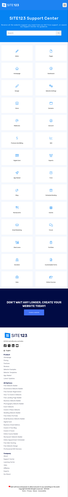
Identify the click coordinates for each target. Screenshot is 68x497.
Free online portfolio (11, 416)
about (6, 456)
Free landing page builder (13, 398)
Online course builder (11, 434)
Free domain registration (12, 392)
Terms (24, 491)
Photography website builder (14, 404)
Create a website (34, 312)
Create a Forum (9, 431)
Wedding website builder (12, 413)
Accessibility (42, 491)
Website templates (10, 372)
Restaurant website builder (13, 437)
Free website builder (11, 386)
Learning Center (9, 462)
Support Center (9, 459)
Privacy (29, 491)
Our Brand (7, 474)
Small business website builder (14, 419)
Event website (9, 407)
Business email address (12, 425)
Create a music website (12, 410)
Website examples (10, 369)
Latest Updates (9, 378)
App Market (8, 375)
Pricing (6, 360)
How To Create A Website (12, 395)
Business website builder (12, 401)
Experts (6, 471)
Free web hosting (10, 443)
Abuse (35, 491)
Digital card (8, 422)
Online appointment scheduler (14, 440)
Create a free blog (10, 428)
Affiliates (7, 468)
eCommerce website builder (13, 389)
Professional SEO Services (13, 449)
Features (7, 363)
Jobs (5, 465)
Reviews (6, 366)
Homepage (7, 357)
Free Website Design (11, 446)
